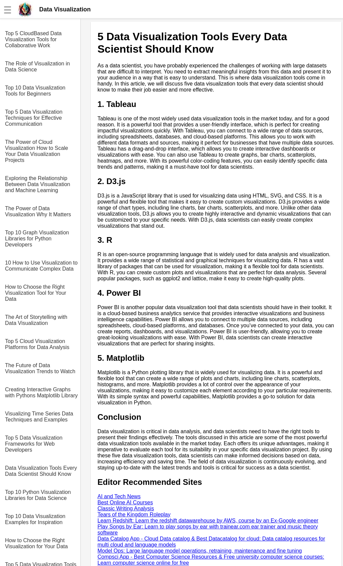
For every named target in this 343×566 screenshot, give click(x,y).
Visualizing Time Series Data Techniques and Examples (39, 416)
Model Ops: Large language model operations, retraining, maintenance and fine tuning (199, 551)
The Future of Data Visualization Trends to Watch (40, 368)
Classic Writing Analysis (125, 508)
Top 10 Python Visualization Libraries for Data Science (38, 495)
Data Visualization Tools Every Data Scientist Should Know (41, 471)
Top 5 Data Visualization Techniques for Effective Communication (33, 118)
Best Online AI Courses (125, 502)
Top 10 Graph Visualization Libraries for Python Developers (37, 238)
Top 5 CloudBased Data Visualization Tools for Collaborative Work (33, 39)
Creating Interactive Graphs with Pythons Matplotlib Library (41, 392)
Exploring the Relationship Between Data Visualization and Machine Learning (37, 184)
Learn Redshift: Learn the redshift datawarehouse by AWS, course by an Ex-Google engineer (207, 520)
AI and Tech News (119, 496)
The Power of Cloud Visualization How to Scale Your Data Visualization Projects (36, 151)
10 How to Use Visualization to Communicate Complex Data (41, 266)
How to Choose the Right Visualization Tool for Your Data (35, 293)
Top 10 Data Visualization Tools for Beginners (35, 91)
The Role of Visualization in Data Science (37, 66)
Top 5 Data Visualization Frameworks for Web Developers (33, 444)
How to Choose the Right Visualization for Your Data (36, 543)
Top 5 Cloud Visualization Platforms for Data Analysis (37, 344)
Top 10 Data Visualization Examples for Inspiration (35, 519)
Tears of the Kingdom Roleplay (133, 514)
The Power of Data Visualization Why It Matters (38, 211)
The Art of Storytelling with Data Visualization (36, 320)
